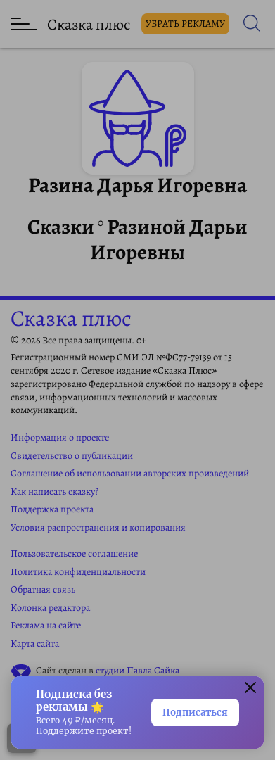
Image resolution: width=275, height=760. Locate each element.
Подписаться (195, 712)
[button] (250, 690)
